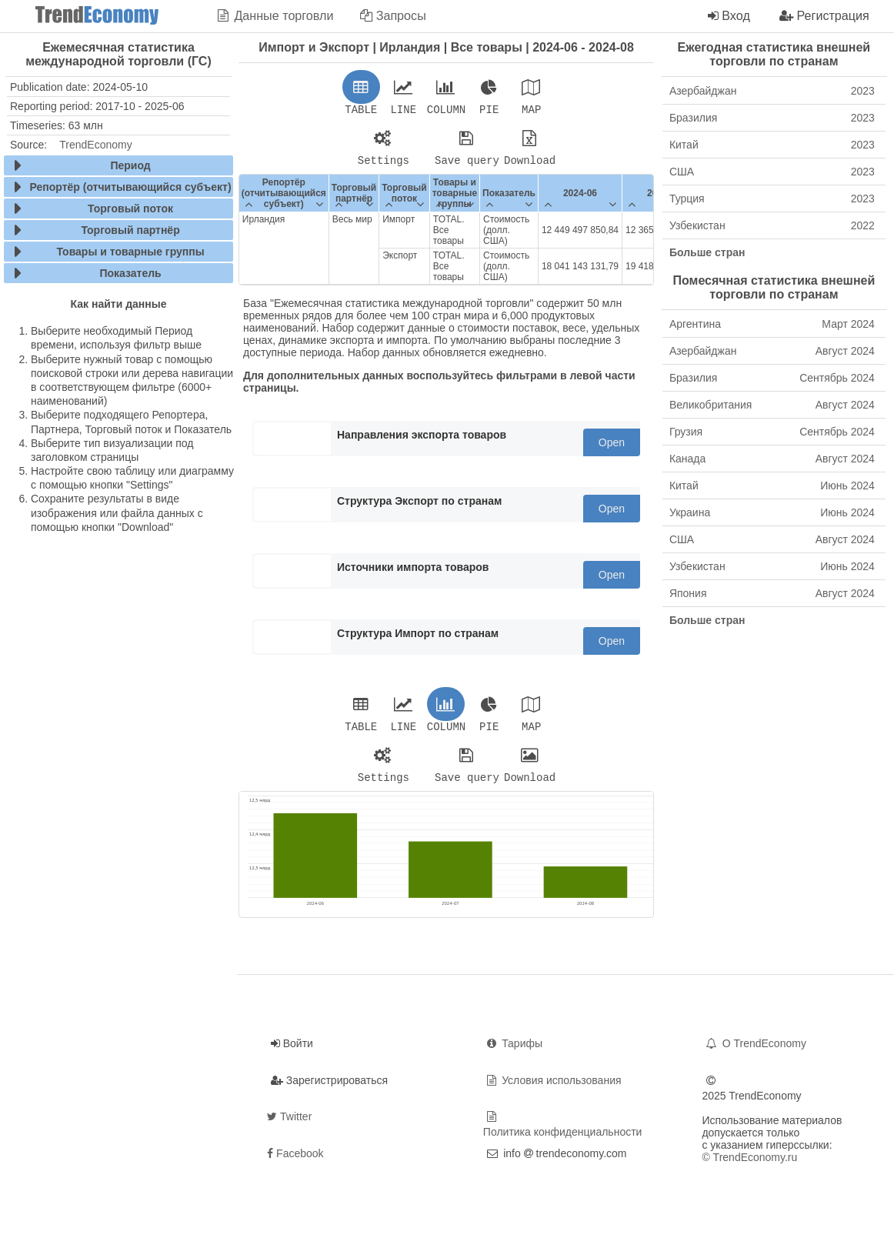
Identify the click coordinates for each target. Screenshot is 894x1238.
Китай (772, 144)
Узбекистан (772, 225)
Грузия (772, 431)
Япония (772, 593)
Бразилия (772, 118)
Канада (772, 458)
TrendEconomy (95, 144)
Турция (772, 198)
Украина (772, 512)
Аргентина (772, 324)
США (772, 171)
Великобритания (772, 405)
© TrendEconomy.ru (749, 1166)
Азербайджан (772, 91)
